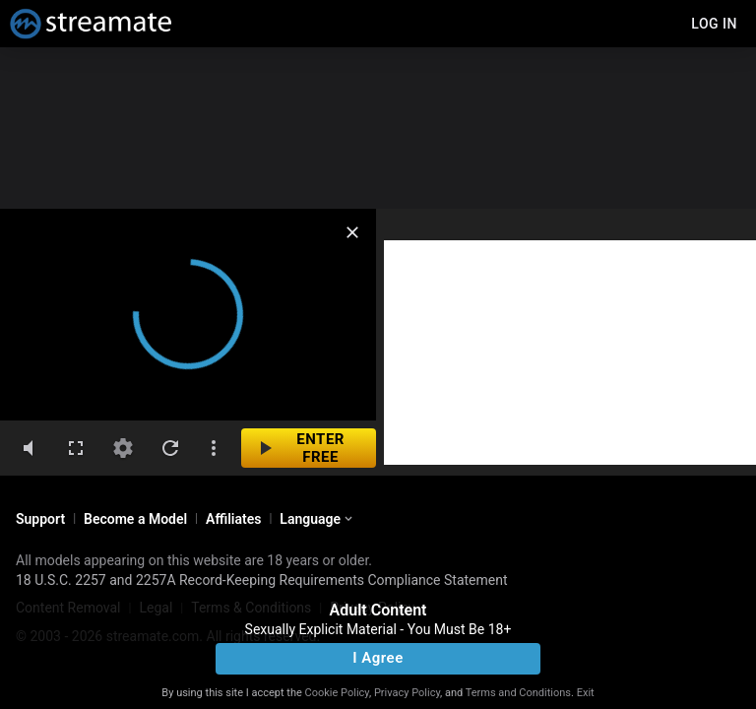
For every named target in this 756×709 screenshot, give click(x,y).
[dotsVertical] (213, 448)
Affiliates (233, 519)
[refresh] (170, 448)
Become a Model (135, 519)
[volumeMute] (28, 448)
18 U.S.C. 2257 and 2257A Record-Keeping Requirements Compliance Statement (262, 580)
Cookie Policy (337, 692)
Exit (586, 692)
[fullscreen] (75, 448)
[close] (352, 232)
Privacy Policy (407, 692)
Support (40, 519)
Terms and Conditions (518, 692)
